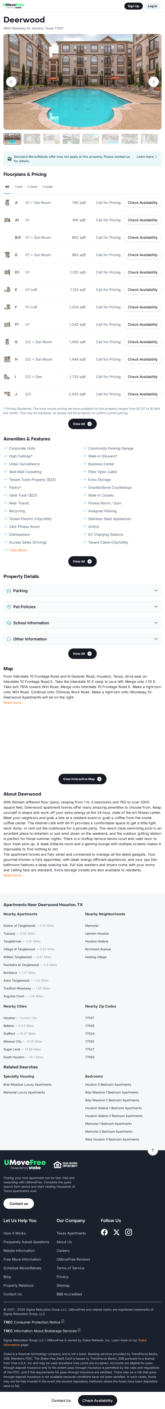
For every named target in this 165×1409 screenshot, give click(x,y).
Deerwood (24, 20)
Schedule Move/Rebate (22, 1268)
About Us (64, 1242)
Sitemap (63, 1285)
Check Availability (143, 202)
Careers (63, 1250)
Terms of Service (70, 1268)
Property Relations (18, 1285)
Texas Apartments (71, 1233)
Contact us (19, 1203)
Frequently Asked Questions (26, 1242)
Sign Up (133, 6)
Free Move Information (22, 1259)
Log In (152, 6)
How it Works (14, 1233)
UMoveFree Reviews (73, 1259)
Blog (7, 1277)
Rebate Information (19, 1250)
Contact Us (61, 1400)
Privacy (63, 1277)
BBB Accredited (69, 1294)
